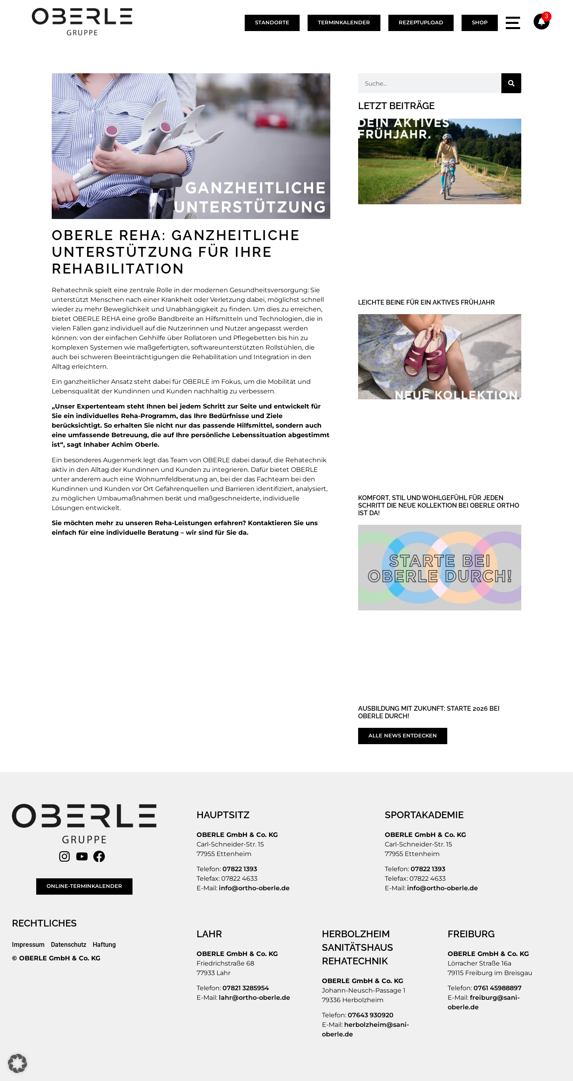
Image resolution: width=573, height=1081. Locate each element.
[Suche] (511, 83)
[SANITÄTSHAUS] (358, 947)
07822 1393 (239, 869)
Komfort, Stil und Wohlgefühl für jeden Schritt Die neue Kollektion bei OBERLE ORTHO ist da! (438, 505)
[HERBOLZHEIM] (372, 934)
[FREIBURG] (472, 934)
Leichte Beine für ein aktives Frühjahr (426, 302)
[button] (17, 1063)
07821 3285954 (245, 988)
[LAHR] (210, 934)
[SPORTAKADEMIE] (425, 815)
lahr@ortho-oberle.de (254, 997)
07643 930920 (371, 1015)
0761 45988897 (498, 988)
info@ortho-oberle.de (254, 888)
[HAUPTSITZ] (224, 815)
